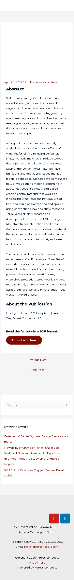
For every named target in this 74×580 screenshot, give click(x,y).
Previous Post (36, 359)
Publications (32, 82)
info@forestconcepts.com (41, 546)
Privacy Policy (37, 562)
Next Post (37, 369)
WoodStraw (50, 82)
